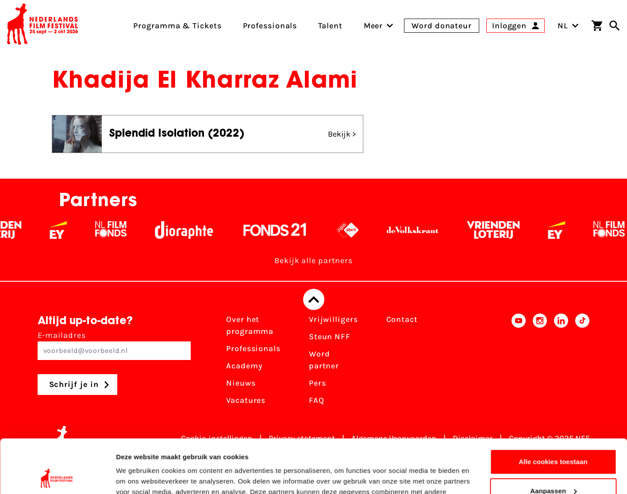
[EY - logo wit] (63, 230)
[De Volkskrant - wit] (417, 230)
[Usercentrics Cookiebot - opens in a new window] (57, 476)
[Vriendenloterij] (498, 230)
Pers (317, 383)
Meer (373, 26)
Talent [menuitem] (330, 26)
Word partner (324, 360)
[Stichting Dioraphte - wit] (189, 230)
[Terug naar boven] (313, 299)
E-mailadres (114, 345)
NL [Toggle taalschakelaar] (568, 26)
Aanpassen (553, 440)
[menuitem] (373, 26)
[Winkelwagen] (597, 25)
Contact (402, 319)
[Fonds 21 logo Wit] (279, 230)
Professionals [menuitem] (270, 26)
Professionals (253, 348)
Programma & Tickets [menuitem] (177, 26)
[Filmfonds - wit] (115, 230)
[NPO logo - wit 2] (352, 230)
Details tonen (137, 476)
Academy (244, 366)
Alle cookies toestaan (553, 411)
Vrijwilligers (333, 319)
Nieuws (240, 383)
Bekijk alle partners (313, 260)
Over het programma (249, 325)
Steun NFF (329, 336)
